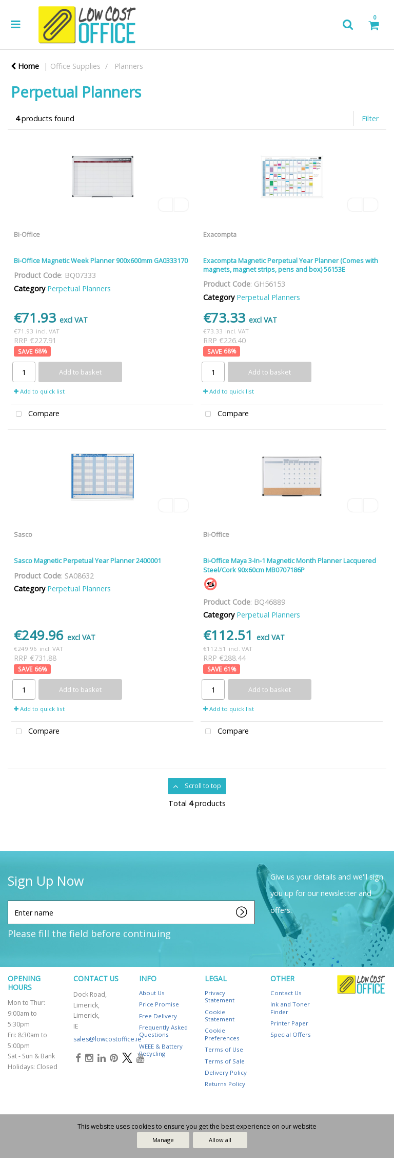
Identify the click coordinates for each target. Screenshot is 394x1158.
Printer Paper (289, 1023)
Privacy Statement (219, 996)
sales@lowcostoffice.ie (107, 1039)
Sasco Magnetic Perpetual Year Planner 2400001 (87, 560)
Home (25, 66)
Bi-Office (27, 234)
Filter (370, 118)
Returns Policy (225, 1084)
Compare (35, 414)
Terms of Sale (225, 1061)
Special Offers (290, 1034)
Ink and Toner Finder (290, 1007)
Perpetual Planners (79, 288)
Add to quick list (39, 391)
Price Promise (159, 1004)
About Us (152, 993)
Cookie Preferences (222, 1033)
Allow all (220, 1140)
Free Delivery (158, 1016)
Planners (128, 66)
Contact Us (286, 993)
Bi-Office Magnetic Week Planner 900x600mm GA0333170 (101, 260)
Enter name (10, 900)
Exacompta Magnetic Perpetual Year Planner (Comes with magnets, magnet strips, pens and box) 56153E (290, 265)
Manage (163, 1140)
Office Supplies (75, 66)
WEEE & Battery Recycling (161, 1049)
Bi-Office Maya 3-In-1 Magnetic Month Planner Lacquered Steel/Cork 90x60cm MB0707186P (289, 565)
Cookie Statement (219, 1015)
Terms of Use (224, 1049)
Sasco (23, 534)
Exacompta (220, 234)
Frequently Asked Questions (163, 1030)
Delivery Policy (226, 1072)
